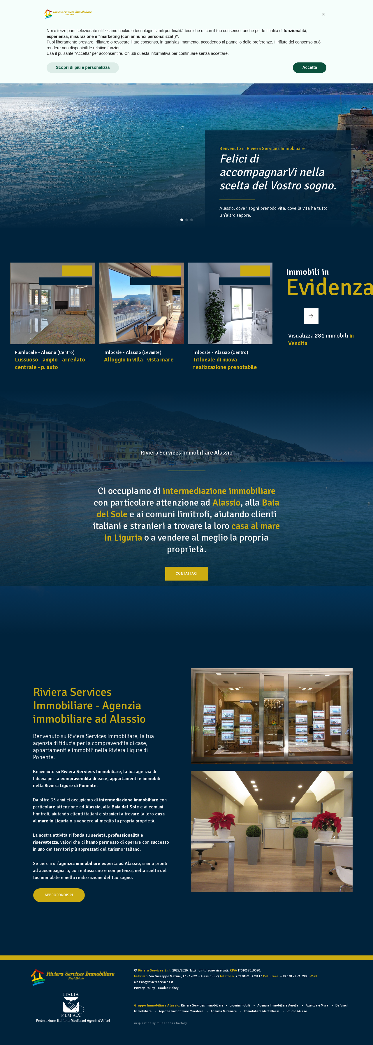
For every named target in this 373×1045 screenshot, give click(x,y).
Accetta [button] (309, 1029)
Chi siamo (184, 17)
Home (160, 17)
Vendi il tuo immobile (267, 17)
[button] (181, 220)
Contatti (337, 17)
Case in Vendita (219, 17)
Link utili (309, 17)
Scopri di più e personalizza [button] (83, 1029)
